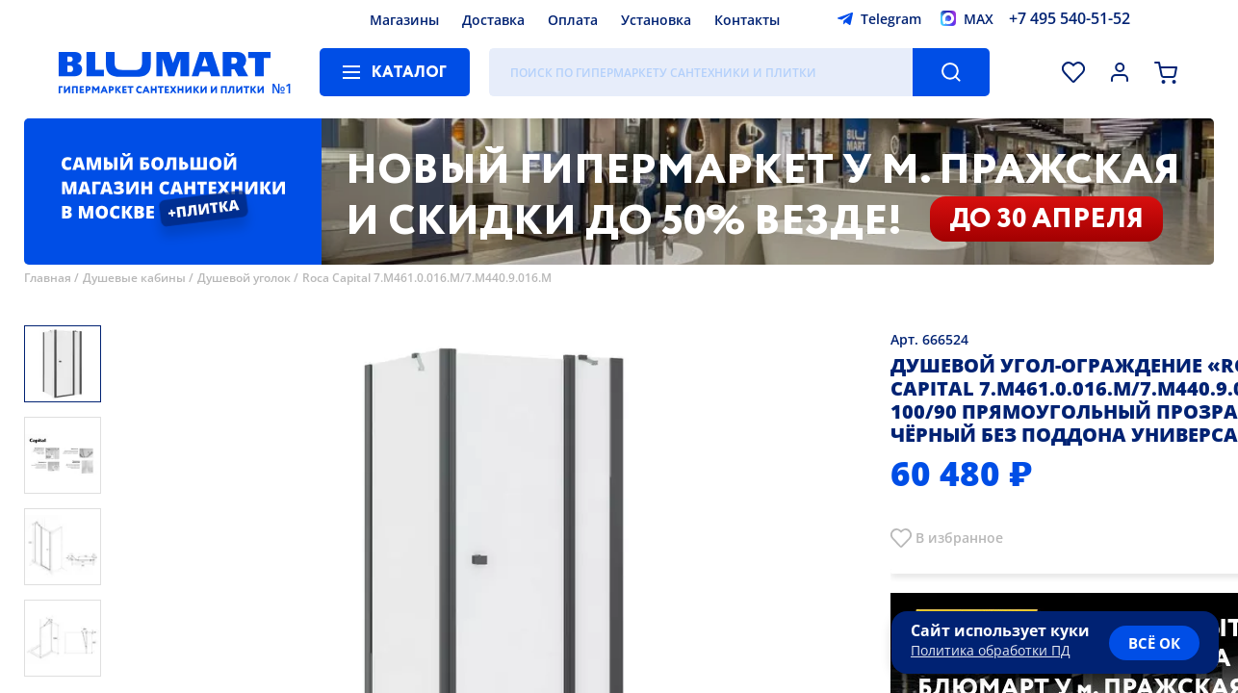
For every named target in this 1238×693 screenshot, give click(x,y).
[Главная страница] (164, 72)
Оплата (573, 20)
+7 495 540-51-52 (1069, 18)
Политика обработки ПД (990, 650)
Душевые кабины (134, 278)
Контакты (747, 20)
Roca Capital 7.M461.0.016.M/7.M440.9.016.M (427, 278)
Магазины (404, 20)
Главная (47, 278)
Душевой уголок (244, 278)
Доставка (493, 20)
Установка (656, 20)
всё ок (1154, 643)
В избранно (955, 537)
